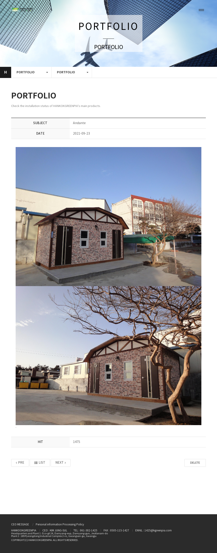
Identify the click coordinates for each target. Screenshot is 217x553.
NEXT (60, 463)
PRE (20, 463)
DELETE (195, 463)
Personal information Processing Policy (60, 524)
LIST (39, 463)
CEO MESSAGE (20, 524)
